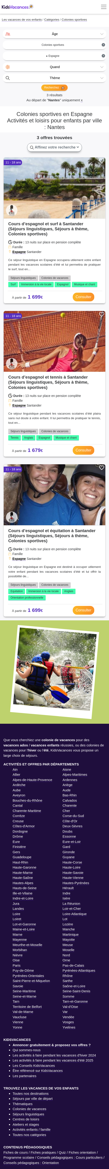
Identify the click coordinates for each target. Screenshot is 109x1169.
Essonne (69, 836)
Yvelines (69, 1027)
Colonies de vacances (54, 278)
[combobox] (54, 34)
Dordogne (20, 831)
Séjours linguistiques (23, 278)
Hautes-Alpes (23, 883)
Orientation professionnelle (27, 597)
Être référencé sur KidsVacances (38, 1071)
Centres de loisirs (26, 1119)
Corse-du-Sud (73, 816)
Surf (13, 284)
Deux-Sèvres (73, 826)
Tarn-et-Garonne (75, 1001)
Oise (16, 960)
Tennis (15, 437)
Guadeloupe (22, 857)
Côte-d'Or (70, 821)
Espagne (19, 252)
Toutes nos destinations (31, 1093)
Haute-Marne (23, 873)
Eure (16, 842)
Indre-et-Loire (23, 898)
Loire (16, 914)
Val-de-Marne (23, 1012)
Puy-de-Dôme (23, 970)
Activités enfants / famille (31, 1129)
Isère (66, 898)
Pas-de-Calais (73, 965)
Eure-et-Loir (72, 842)
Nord (66, 955)
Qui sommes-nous (27, 1050)
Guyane (69, 857)
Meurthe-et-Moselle (27, 945)
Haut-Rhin (20, 862)
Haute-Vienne (73, 878)
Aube (17, 790)
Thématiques (23, 1104)
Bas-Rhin (70, 795)
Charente (70, 805)
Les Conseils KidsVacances (34, 1065)
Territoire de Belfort (27, 1007)
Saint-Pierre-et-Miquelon (31, 981)
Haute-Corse (72, 862)
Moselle (69, 950)
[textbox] (54, 34)
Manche (69, 929)
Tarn (16, 1001)
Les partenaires (24, 1076)
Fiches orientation (82, 1152)
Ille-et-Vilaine (22, 893)
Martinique (71, 934)
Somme (69, 996)
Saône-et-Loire (74, 986)
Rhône (68, 976)
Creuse (18, 821)
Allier (16, 774)
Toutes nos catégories (29, 1135)
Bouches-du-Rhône (27, 800)
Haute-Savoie (73, 873)
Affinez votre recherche (54, 147)
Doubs (68, 831)
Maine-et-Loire (24, 929)
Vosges (68, 1022)
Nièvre (17, 955)
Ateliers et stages (26, 1124)
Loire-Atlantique (75, 914)
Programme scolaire (18, 1157)
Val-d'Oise (70, 1007)
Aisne (67, 769)
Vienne (18, 1022)
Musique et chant (84, 284)
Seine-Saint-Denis (76, 991)
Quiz (62, 1152)
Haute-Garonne (24, 867)
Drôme (18, 836)
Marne (17, 934)
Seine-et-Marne (24, 996)
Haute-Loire (72, 867)
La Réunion (71, 903)
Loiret (17, 919)
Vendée (68, 1017)
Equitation (17, 591)
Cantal (17, 805)
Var (65, 1012)
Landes (18, 908)
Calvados (70, 800)
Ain (15, 769)
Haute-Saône (23, 878)
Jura (16, 903)
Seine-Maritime (24, 991)
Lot (65, 919)
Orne (66, 960)
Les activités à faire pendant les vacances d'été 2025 (53, 1060)
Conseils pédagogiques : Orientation (31, 1163)
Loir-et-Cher (72, 908)
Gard (66, 847)
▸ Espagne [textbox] (75, 56)
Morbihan (20, 950)
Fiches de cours (15, 1152)
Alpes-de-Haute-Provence (32, 780)
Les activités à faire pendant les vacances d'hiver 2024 (54, 1055)
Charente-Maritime (27, 811)
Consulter (83, 297)
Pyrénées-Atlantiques (79, 970)
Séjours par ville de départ (33, 1098)
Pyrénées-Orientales (28, 976)
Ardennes (70, 780)
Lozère (68, 924)
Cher (66, 811)
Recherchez (54, 88)
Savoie (18, 986)
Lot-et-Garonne (24, 924)
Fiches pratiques (43, 1152)
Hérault (68, 888)
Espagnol (62, 284)
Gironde (69, 852)
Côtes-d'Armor (24, 826)
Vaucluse (20, 1017)
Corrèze (19, 816)
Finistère (19, 847)
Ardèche (19, 785)
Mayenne (20, 939)
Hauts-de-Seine (24, 888)
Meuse (68, 945)
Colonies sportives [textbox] (73, 45)
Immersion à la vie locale (36, 284)
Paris (16, 965)
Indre (66, 893)
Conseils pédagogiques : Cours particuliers (70, 1157)
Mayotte (69, 939)
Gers (16, 852)
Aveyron (19, 795)
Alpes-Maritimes (75, 774)
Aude (67, 790)
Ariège (68, 785)
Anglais (28, 437)
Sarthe (68, 981)
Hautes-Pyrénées (76, 883)
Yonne (17, 1027)
